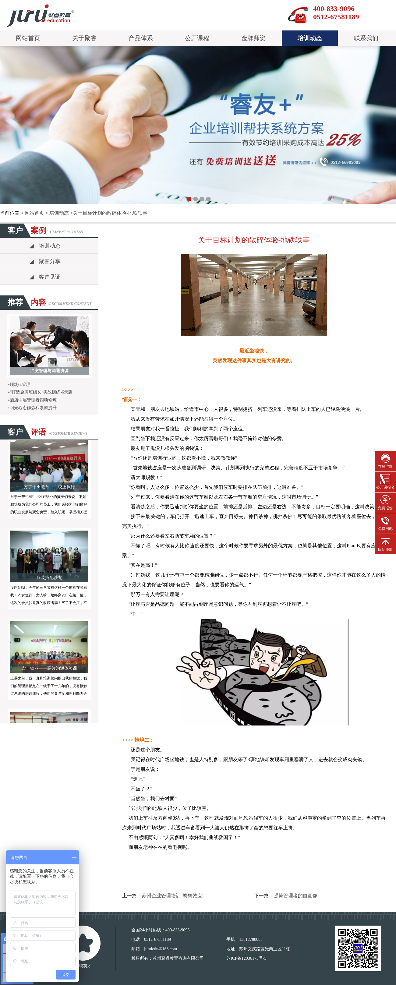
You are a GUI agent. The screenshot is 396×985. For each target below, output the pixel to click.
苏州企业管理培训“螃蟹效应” (173, 895)
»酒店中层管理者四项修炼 (32, 400)
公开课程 (197, 38)
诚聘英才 (83, 966)
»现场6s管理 (19, 384)
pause (198, 126)
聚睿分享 (45, 261)
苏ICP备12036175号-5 (246, 958)
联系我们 (366, 38)
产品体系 (141, 38)
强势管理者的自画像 (295, 895)
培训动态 (310, 38)
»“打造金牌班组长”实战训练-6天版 (40, 392)
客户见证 (45, 277)
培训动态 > (61, 213)
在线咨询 (385, 461)
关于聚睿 (84, 38)
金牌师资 (253, 38)
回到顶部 (385, 543)
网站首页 (28, 38)
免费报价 (385, 502)
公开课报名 (385, 481)
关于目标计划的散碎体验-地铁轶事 (110, 213)
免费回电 (385, 523)
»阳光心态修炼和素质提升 (32, 407)
